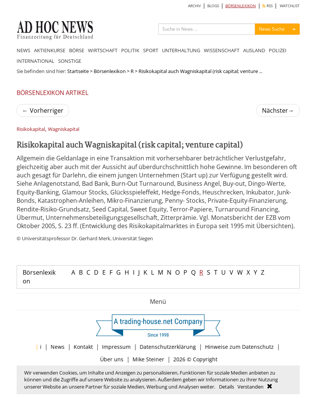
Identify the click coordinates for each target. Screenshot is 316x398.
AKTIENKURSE (49, 50)
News (58, 346)
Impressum (116, 346)
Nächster (278, 110)
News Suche (272, 29)
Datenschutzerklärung (168, 346)
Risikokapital (31, 129)
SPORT (150, 50)
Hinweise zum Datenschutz (239, 346)
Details (226, 386)
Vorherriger (42, 110)
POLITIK (130, 50)
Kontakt (83, 346)
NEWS (23, 50)
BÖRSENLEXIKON (240, 5)
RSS (267, 5)
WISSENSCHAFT (221, 50)
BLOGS (213, 5)
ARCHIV (194, 5)
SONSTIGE (69, 61)
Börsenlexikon (110, 71)
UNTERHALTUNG (181, 50)
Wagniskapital (63, 129)
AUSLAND (254, 50)
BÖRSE (76, 50)
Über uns (111, 359)
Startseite (78, 71)
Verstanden (250, 386)
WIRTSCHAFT (102, 50)
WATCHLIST (290, 5)
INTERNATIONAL (35, 61)
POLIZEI (278, 50)
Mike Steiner (148, 359)
